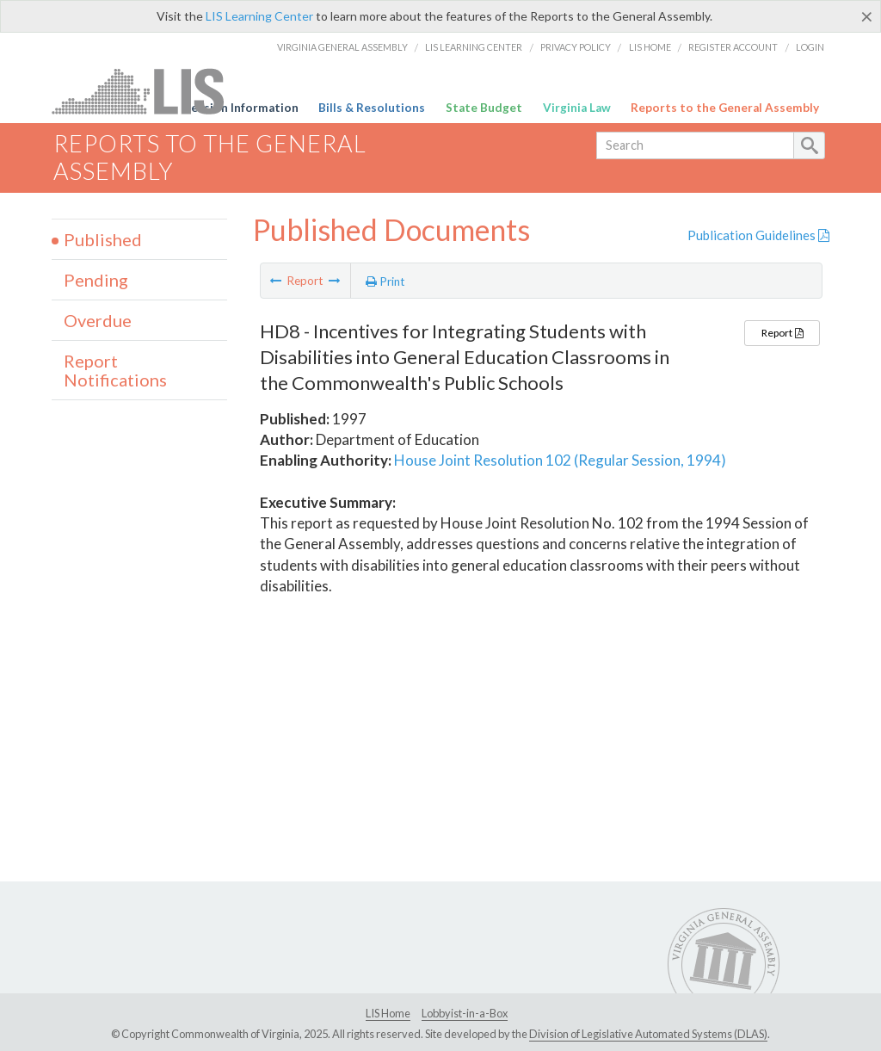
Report (782, 332)
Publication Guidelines (758, 235)
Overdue (98, 320)
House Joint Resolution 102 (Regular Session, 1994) (560, 460)
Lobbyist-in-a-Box (465, 1013)
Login (810, 47)
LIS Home (650, 47)
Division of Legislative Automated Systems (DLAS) (648, 1034)
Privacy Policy (575, 47)
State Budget (484, 107)
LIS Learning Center (259, 16)
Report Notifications (115, 370)
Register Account (733, 47)
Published (103, 239)
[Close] (866, 16)
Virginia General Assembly (342, 47)
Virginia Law (577, 107)
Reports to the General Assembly (725, 107)
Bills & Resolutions (371, 107)
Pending (96, 279)
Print (385, 281)
